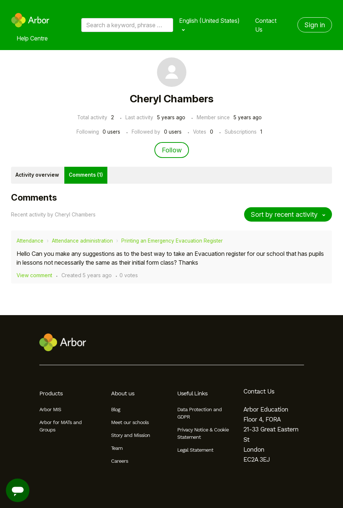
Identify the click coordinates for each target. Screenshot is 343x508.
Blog (115, 409)
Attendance (30, 241)
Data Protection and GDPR (199, 413)
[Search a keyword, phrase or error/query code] (127, 25)
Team (116, 448)
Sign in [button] (314, 25)
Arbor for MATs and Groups (60, 426)
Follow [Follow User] (172, 150)
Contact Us (265, 25)
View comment (34, 275)
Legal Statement (195, 450)
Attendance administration (82, 241)
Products (50, 393)
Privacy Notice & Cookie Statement (203, 433)
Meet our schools (130, 422)
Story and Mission (130, 435)
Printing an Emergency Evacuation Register (172, 241)
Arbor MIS (50, 409)
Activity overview (37, 175)
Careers (119, 461)
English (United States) (209, 20)
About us (122, 393)
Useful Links (192, 393)
